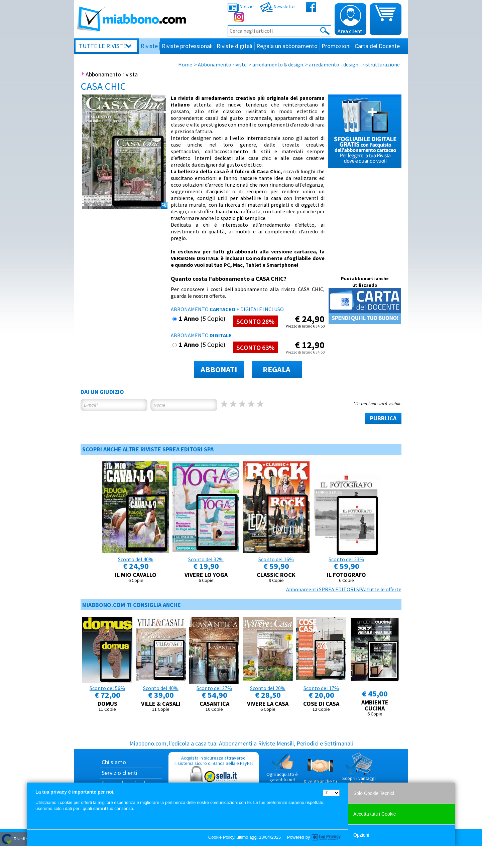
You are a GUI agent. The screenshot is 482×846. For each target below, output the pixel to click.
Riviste (149, 46)
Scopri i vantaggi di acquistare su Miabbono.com (359, 772)
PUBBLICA (383, 418)
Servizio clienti (119, 773)
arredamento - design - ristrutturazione (354, 64)
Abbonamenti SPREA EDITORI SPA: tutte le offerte (343, 589)
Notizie (241, 6)
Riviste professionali (187, 46)
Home (185, 64)
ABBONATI (219, 369)
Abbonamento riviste (222, 64)
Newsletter (278, 6)
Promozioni (336, 46)
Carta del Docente (377, 46)
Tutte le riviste (102, 46)
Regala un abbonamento (287, 46)
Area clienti (351, 19)
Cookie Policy (221, 837)
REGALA (276, 369)
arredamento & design (277, 64)
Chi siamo (114, 762)
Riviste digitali (234, 46)
